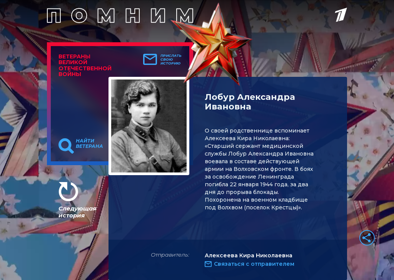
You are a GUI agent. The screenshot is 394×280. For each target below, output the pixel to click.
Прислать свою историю (171, 59)
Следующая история (77, 212)
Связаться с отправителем (254, 263)
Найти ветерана (89, 143)
